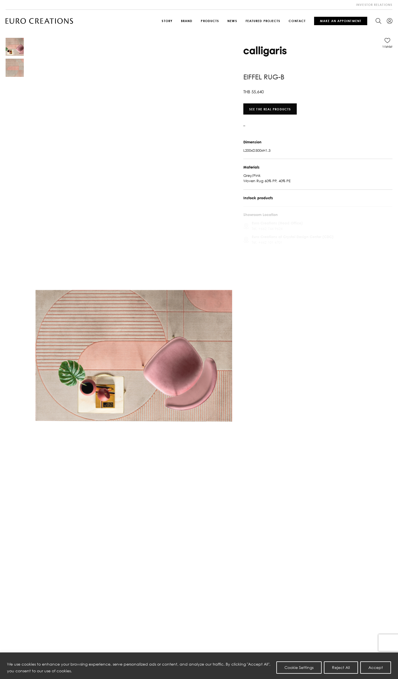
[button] (387, 43)
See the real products (270, 109)
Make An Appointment (340, 21)
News (232, 21)
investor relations (374, 4)
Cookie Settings (299, 667)
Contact (297, 21)
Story (167, 21)
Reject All (341, 667)
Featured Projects (263, 21)
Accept (375, 667)
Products (210, 21)
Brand (187, 21)
